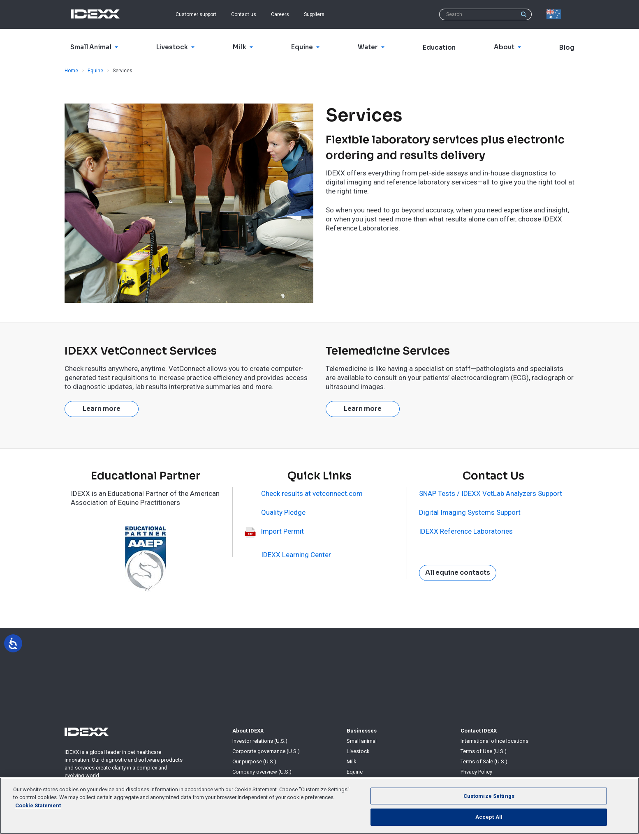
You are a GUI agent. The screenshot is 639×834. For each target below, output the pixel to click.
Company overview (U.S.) (262, 772)
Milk (352, 761)
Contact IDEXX (479, 731)
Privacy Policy (476, 772)
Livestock (358, 751)
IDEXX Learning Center (296, 555)
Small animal (362, 741)
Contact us (243, 14)
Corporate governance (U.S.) (266, 751)
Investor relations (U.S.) (259, 741)
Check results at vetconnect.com (312, 493)
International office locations (494, 741)
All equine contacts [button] (457, 573)
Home (71, 71)
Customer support (196, 14)
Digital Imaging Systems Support (470, 512)
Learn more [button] (101, 409)
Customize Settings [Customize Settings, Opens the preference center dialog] (488, 796)
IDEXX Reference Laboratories (466, 531)
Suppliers (314, 14)
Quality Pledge (283, 512)
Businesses (362, 731)
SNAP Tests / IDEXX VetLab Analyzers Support (490, 493)
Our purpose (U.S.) (254, 761)
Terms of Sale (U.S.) (484, 761)
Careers (280, 14)
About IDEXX (248, 731)
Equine (95, 71)
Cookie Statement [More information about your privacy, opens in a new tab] (38, 805)
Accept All (488, 817)
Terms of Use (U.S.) (484, 751)
